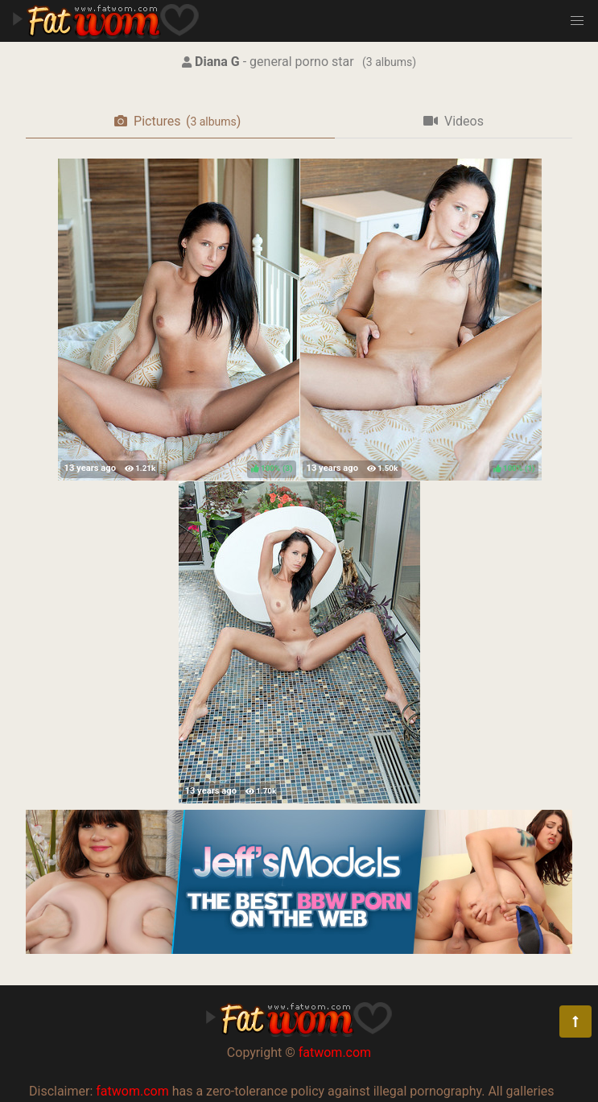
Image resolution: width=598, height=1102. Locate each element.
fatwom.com (335, 1052)
